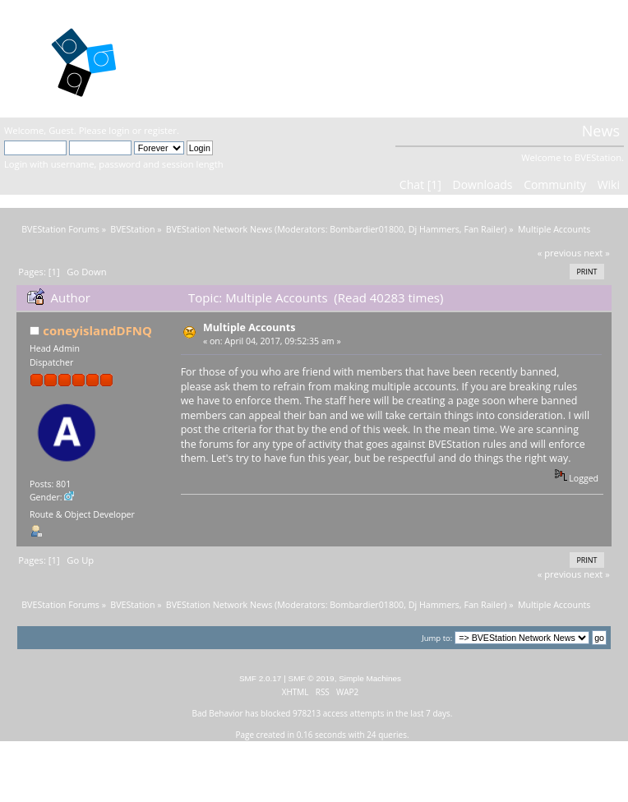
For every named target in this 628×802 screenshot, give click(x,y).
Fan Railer (484, 229)
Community (555, 184)
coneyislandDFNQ (97, 330)
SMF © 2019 (312, 678)
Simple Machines (370, 678)
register (160, 130)
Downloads (482, 184)
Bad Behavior (217, 713)
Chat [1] (420, 184)
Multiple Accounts (249, 327)
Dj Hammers (434, 229)
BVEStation (211, 58)
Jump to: (437, 638)
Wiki (609, 184)
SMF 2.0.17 (260, 678)
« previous (560, 253)
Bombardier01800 (367, 229)
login (119, 130)
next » (597, 253)
